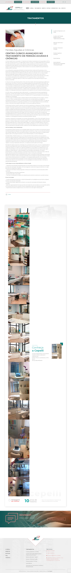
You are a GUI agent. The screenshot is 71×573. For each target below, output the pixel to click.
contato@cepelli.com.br (53, 555)
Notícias (49, 8)
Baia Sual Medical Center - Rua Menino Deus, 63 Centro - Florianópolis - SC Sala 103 (54, 559)
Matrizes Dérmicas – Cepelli (58, 43)
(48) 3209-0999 (18, 1)
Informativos (54, 8)
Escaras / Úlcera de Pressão (58, 48)
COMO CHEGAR (35, 1)
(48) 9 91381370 (51, 1)
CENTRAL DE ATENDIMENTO (56, 519)
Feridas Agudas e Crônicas (57, 54)
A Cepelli (32, 8)
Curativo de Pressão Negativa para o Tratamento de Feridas (58, 37)
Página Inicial (27, 8)
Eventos (44, 8)
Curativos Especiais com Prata (59, 31)
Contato (63, 8)
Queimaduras (56, 58)
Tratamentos (38, 8)
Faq (59, 8)
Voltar (8, 194)
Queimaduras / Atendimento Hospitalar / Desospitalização (59, 63)
